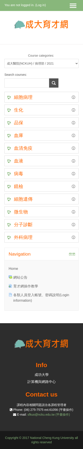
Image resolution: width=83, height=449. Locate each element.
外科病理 (23, 237)
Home (13, 268)
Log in (40, 5)
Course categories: (41, 55)
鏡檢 (18, 186)
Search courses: (15, 74)
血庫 (18, 135)
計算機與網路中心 (41, 382)
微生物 (21, 211)
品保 (18, 122)
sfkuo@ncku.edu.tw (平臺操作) (48, 414)
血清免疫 (23, 148)
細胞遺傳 (23, 199)
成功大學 (42, 375)
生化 (18, 109)
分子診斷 (23, 224)
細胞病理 (23, 97)
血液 (18, 160)
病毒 (18, 173)
